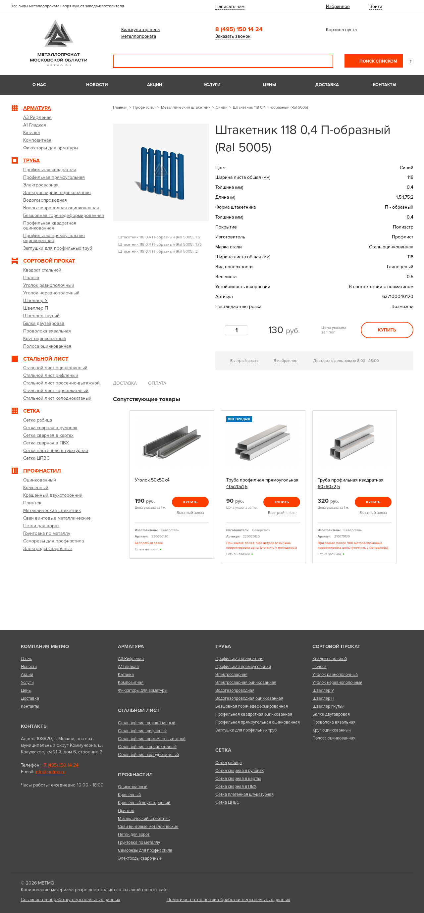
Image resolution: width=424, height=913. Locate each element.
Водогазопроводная (234, 690)
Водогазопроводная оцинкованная (249, 698)
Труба (223, 646)
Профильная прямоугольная (243, 666)
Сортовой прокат (336, 646)
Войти (375, 6)
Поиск (323, 61)
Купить (387, 330)
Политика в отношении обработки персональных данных (228, 899)
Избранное (338, 6)
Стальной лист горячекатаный (147, 746)
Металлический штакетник (185, 107)
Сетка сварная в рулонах (239, 770)
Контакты (384, 84)
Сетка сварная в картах (238, 778)
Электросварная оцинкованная (245, 682)
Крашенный (129, 794)
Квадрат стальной (329, 658)
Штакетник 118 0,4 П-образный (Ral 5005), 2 (158, 251)
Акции (154, 84)
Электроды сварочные (140, 858)
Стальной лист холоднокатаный (148, 754)
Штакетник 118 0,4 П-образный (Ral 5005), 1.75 (160, 244)
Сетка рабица (228, 762)
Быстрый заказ (244, 360)
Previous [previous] (122, 486)
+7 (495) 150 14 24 (60, 765)
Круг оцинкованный (331, 730)
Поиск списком (377, 61)
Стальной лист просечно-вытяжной (152, 738)
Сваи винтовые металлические (148, 826)
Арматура (131, 646)
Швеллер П (323, 698)
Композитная (130, 682)
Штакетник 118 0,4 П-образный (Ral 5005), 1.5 (159, 237)
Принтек (126, 810)
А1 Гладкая (128, 666)
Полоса (319, 666)
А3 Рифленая (131, 658)
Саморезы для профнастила (145, 850)
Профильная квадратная (239, 658)
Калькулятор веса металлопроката (140, 33)
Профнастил (144, 107)
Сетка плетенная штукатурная (244, 794)
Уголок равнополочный (335, 674)
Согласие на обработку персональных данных (70, 899)
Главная (120, 107)
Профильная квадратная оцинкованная (253, 714)
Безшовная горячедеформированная (251, 706)
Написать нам (229, 6)
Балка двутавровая (331, 714)
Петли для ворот (133, 834)
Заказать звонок (232, 36)
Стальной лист (139, 710)
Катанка (126, 674)
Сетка (223, 750)
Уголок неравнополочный (337, 682)
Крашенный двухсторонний (144, 802)
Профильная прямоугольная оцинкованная (257, 722)
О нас (39, 84)
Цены (269, 84)
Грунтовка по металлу (139, 842)
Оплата (157, 383)
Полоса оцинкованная (333, 738)
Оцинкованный (132, 786)
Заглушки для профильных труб (246, 730)
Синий (222, 107)
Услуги (212, 84)
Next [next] (404, 486)
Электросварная (231, 674)
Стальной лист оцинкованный (146, 723)
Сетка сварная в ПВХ (235, 786)
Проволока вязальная (333, 722)
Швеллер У (323, 690)
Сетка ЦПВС (227, 802)
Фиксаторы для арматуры (142, 690)
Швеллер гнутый (328, 706)
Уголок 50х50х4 (152, 480)
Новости (97, 84)
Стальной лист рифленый (142, 731)
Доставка (327, 84)
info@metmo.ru (50, 772)
